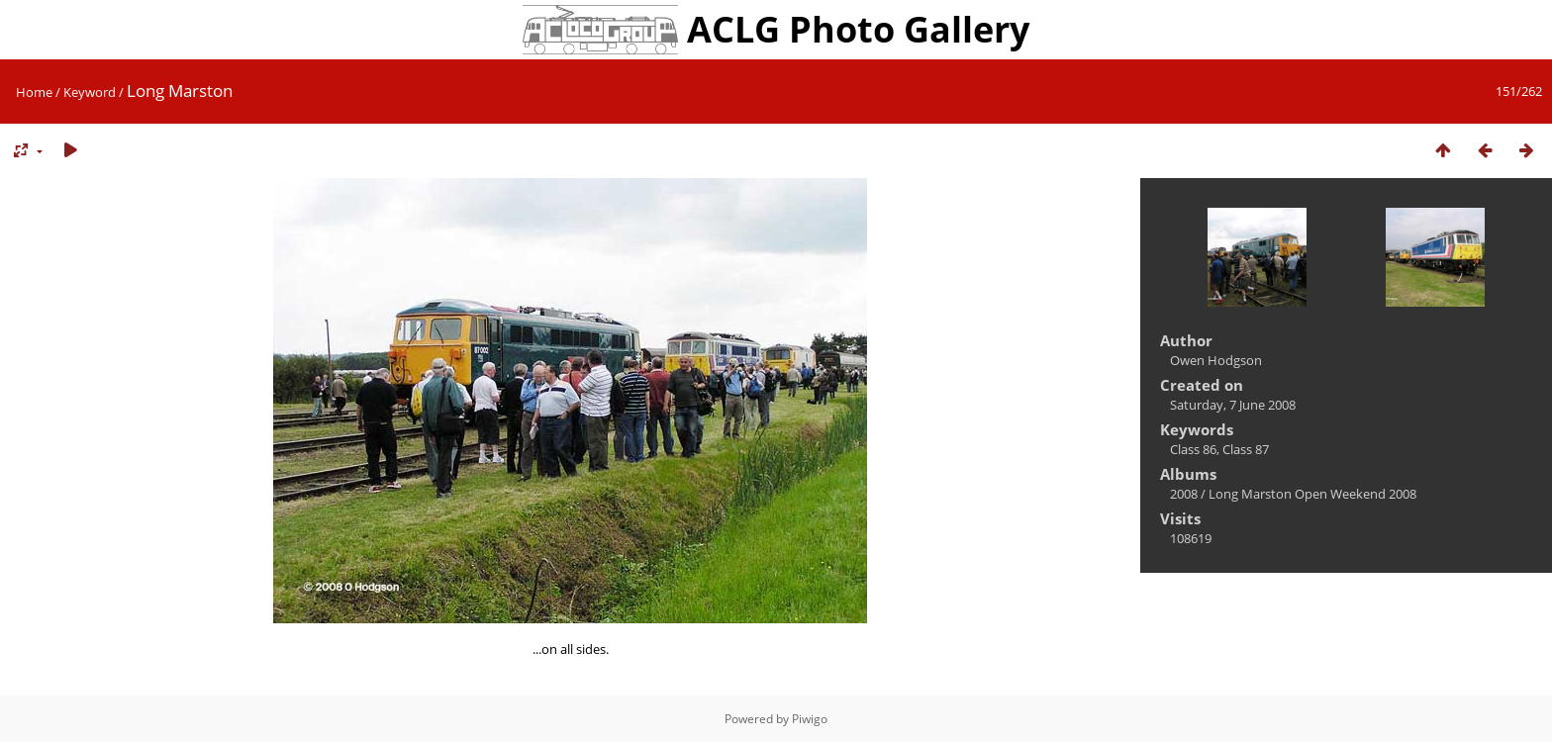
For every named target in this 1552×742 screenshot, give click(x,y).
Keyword (89, 92)
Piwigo (809, 718)
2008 (1184, 494)
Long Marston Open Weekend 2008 (1312, 494)
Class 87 (1245, 449)
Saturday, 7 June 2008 (1233, 405)
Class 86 (1193, 449)
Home (34, 92)
